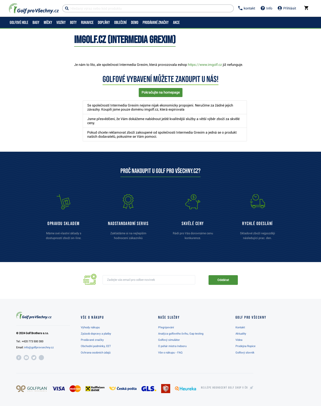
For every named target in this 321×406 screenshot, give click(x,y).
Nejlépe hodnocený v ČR (224, 387)
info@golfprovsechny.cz (39, 347)
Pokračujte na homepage (161, 92)
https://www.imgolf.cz (205, 65)
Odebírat (223, 280)
